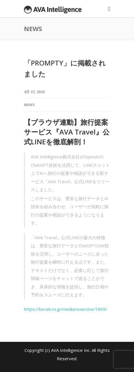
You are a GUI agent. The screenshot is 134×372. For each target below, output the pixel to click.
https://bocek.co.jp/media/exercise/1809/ (65, 309)
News (29, 104)
